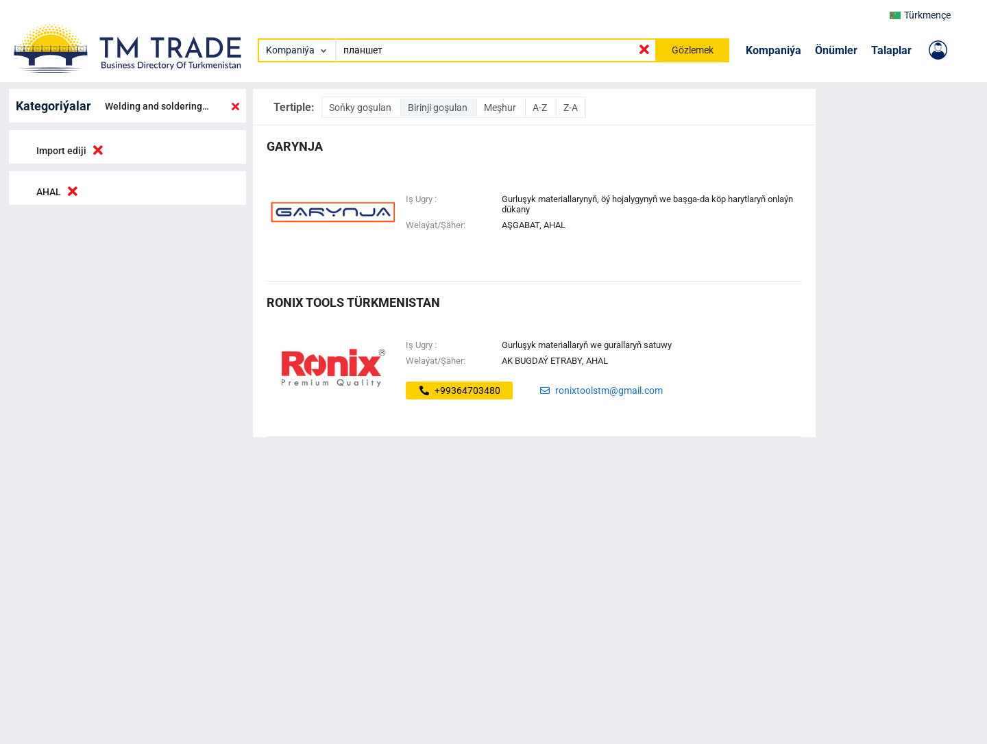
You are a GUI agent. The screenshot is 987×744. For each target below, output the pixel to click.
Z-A (570, 107)
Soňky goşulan (361, 107)
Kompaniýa (773, 50)
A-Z (541, 107)
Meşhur (501, 107)
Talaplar (891, 50)
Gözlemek (693, 50)
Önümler (836, 50)
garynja (295, 146)
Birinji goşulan (439, 107)
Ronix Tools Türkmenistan (353, 302)
